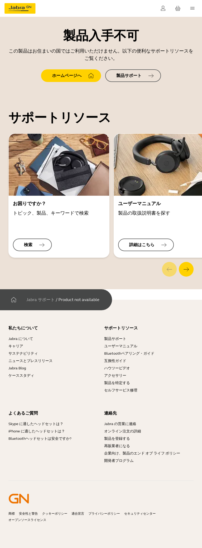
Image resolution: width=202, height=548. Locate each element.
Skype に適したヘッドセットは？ (35, 424)
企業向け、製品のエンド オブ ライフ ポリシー (142, 453)
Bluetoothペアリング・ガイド (129, 353)
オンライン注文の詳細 (122, 431)
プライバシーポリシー (104, 513)
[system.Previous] (169, 269)
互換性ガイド (115, 361)
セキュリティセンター (140, 513)
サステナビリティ (23, 353)
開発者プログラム (119, 460)
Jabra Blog (17, 368)
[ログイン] (163, 8)
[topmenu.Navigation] (192, 8)
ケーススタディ (21, 375)
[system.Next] (186, 269)
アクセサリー (115, 375)
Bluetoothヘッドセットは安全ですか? (39, 438)
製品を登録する (117, 438)
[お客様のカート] (177, 8)
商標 (11, 513)
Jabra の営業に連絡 (120, 424)
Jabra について (20, 339)
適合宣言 (78, 513)
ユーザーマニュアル (120, 346)
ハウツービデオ (117, 368)
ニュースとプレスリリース (30, 361)
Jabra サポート (40, 299)
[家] (13, 299)
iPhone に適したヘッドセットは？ (36, 431)
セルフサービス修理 (120, 390)
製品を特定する (117, 383)
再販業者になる (117, 446)
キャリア (15, 346)
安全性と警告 (28, 513)
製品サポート (115, 339)
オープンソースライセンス (27, 520)
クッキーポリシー (54, 513)
